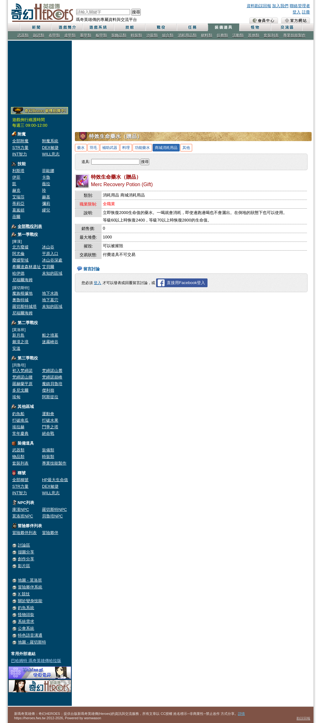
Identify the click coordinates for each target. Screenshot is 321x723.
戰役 (160, 27)
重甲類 (85, 35)
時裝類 (136, 35)
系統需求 (26, 621)
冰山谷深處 (52, 260)
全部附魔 (20, 141)
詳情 (241, 713)
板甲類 (101, 35)
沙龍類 (152, 35)
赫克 (16, 190)
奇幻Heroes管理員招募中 (39, 111)
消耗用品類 (187, 35)
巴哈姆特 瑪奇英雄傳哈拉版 (36, 660)
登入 (296, 12)
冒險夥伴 (50, 532)
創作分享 (26, 559)
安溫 (16, 348)
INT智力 (19, 154)
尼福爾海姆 (22, 279)
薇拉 (46, 183)
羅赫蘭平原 (22, 383)
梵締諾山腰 (22, 377)
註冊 (306, 12)
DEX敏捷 (50, 147)
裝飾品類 (118, 35)
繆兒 (46, 210)
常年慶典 (20, 433)
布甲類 (54, 35)
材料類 (206, 35)
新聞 (35, 27)
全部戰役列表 (30, 226)
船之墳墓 (50, 335)
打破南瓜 (20, 420)
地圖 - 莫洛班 (30, 580)
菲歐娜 (48, 170)
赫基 (46, 197)
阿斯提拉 (50, 397)
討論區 (24, 545)
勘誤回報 (303, 718)
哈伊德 (18, 273)
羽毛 (93, 147)
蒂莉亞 (18, 203)
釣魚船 (18, 413)
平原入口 (50, 253)
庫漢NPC (20, 509)
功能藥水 (142, 147)
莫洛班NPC (22, 516)
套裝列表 (271, 35)
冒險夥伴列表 (24, 532)
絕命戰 (48, 433)
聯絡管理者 (300, 5)
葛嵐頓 (18, 210)
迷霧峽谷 (50, 341)
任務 (192, 27)
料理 (126, 147)
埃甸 (16, 397)
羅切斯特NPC (54, 509)
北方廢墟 (20, 247)
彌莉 (46, 203)
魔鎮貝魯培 (52, 383)
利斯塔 (18, 170)
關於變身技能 (30, 600)
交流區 (286, 27)
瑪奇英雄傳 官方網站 (295, 20)
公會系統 (26, 628)
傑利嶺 (48, 390)
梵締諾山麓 (52, 370)
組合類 (167, 35)
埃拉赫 (18, 427)
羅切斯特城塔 (24, 306)
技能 (129, 27)
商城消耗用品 (166, 147)
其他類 (253, 35)
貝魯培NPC (52, 516)
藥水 (81, 147)
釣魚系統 (26, 607)
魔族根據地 (22, 293)
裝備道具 (223, 27)
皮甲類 (70, 35)
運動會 (48, 413)
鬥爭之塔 (50, 427)
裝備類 (48, 450)
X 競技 (24, 594)
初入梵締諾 (22, 370)
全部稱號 (20, 479)
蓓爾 (16, 216)
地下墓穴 (50, 300)
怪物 (255, 27)
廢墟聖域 (20, 260)
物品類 (18, 456)
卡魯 (46, 177)
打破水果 (50, 420)
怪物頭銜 (26, 614)
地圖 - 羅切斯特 (32, 642)
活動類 (238, 35)
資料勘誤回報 (259, 5)
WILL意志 (51, 154)
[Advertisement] (39, 72)
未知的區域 (52, 273)
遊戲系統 (98, 27)
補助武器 (109, 147)
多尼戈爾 (20, 390)
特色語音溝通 (30, 635)
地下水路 (50, 293)
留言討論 (91, 269)
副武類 (38, 35)
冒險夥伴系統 (30, 587)
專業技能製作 (294, 35)
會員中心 (263, 20)
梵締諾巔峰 (52, 377)
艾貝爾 (48, 266)
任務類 (222, 35)
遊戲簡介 (66, 27)
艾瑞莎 (18, 197)
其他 (186, 147)
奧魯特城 (20, 300)
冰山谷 (48, 247)
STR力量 (20, 147)
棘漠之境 (20, 341)
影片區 (24, 565)
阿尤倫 (18, 253)
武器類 (23, 35)
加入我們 (280, 5)
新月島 (18, 335)
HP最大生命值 (55, 479)
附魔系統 (50, 141)
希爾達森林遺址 (26, 266)
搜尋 (136, 12)
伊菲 (16, 177)
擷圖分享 (26, 552)
